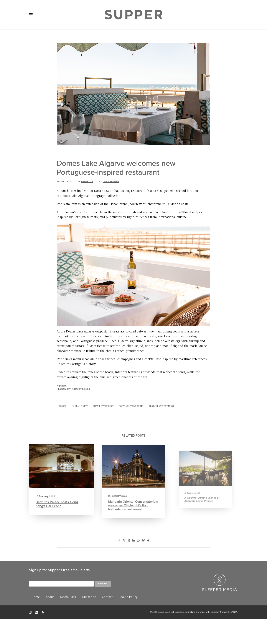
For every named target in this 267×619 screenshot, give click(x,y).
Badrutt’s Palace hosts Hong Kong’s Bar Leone (57, 501)
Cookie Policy (128, 597)
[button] (30, 14)
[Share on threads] (128, 540)
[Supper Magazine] (133, 15)
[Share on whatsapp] (138, 540)
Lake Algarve (80, 406)
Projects (87, 181)
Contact (107, 597)
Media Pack (68, 597)
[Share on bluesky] (143, 540)
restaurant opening (161, 406)
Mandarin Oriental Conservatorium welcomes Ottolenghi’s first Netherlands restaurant (133, 498)
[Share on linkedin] (133, 540)
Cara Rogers (111, 181)
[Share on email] (148, 540)
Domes (65, 196)
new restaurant (103, 406)
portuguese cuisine (131, 406)
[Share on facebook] (119, 540)
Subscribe (89, 597)
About (50, 597)
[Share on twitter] (124, 540)
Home (36, 597)
